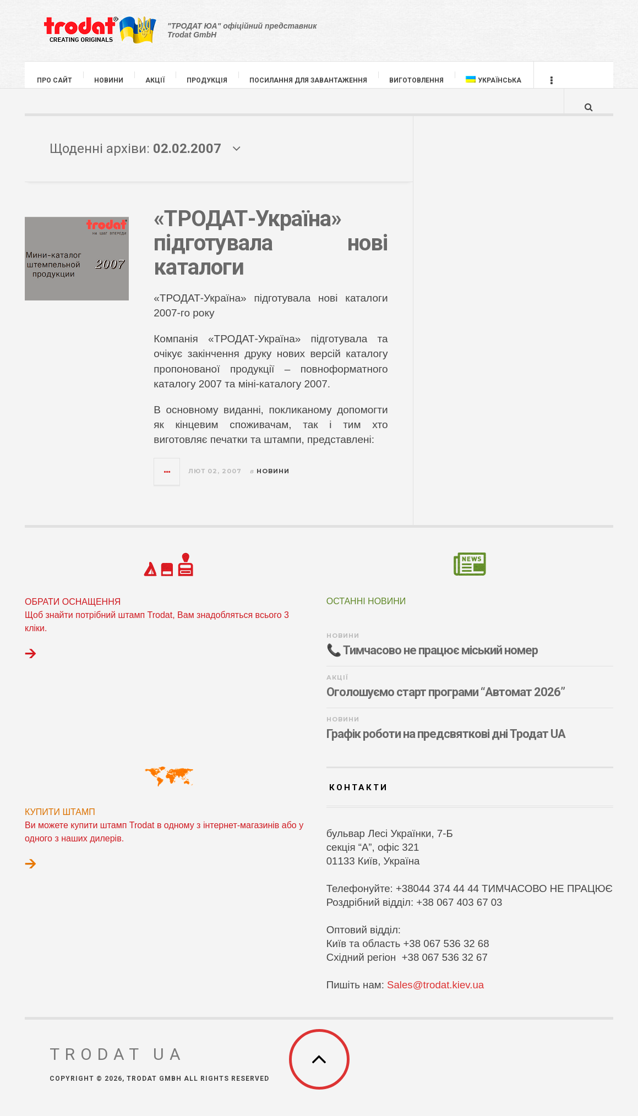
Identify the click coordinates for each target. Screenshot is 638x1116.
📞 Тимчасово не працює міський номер (432, 661)
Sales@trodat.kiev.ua (435, 996)
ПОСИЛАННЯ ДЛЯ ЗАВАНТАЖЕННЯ (309, 80)
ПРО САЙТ (55, 80)
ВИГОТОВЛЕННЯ (417, 80)
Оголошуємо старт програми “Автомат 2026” (445, 703)
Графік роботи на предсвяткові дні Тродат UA (445, 745)
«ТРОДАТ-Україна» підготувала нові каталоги (271, 254)
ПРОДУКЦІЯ (207, 80)
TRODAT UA (118, 1065)
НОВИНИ (109, 80)
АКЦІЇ (155, 80)
